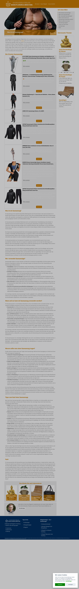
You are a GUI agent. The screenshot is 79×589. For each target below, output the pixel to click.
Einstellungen (69, 581)
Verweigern (70, 584)
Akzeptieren (60, 584)
